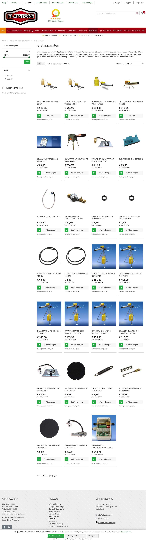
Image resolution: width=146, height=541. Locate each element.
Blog (4, 2)
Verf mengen (87, 2)
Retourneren (54, 516)
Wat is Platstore (55, 504)
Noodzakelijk (60, 539)
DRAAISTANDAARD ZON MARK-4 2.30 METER (74, 332)
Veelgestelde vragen (57, 506)
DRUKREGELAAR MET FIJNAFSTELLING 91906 (74, 217)
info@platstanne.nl (104, 515)
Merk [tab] (6, 70)
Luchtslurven (42, 2)
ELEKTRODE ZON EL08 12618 (48, 216)
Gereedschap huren (56, 509)
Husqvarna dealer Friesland (13, 517)
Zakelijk (117, 2)
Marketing (78, 539)
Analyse (69, 539)
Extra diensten (57, 2)
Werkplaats (73, 2)
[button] (59, 120)
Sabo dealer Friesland (10, 520)
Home (4, 41)
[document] (73, 535)
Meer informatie (126, 532)
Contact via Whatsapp (105, 523)
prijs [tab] (6, 51)
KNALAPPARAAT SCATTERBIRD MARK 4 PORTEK (76, 160)
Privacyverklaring (56, 524)
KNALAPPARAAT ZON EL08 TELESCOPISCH (75, 103)
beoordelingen (55, 20)
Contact (52, 519)
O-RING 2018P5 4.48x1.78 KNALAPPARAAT (129, 217)
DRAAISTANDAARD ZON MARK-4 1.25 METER (128, 332)
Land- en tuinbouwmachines (20, 41)
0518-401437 (102, 518)
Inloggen (127, 2)
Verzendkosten (55, 514)
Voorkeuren (89, 539)
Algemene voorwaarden (58, 526)
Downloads (15, 2)
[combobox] (118, 13)
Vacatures (53, 521)
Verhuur (28, 2)
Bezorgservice (54, 511)
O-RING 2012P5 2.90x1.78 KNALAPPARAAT (102, 217)
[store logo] (20, 16)
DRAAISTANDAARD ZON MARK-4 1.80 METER (101, 332)
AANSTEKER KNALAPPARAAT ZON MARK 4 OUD (103, 160)
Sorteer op (120, 63)
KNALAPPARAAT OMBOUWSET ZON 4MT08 (102, 446)
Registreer (140, 2)
